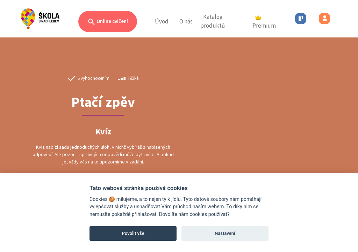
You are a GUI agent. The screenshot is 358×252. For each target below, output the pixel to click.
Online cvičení (107, 22)
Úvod (162, 21)
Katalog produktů (212, 21)
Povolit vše (133, 233)
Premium (264, 22)
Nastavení (225, 233)
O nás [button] (186, 21)
